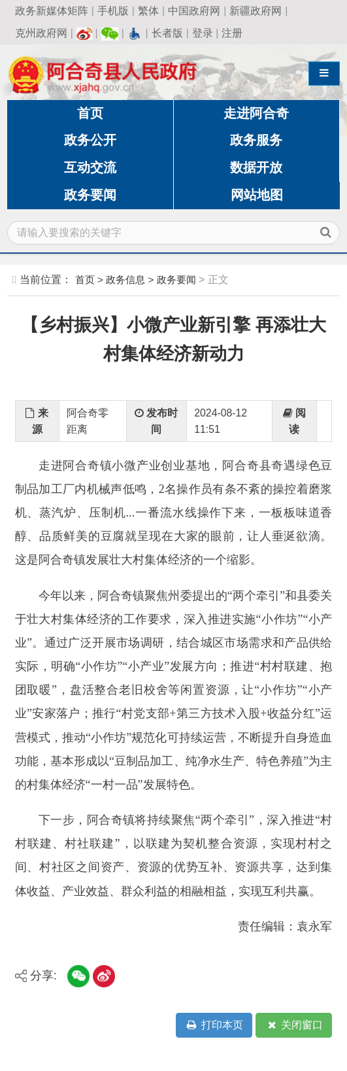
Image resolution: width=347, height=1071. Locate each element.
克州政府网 (41, 33)
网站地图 (257, 195)
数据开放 (256, 167)
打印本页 (213, 1025)
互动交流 (90, 167)
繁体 (148, 10)
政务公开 (90, 140)
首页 (90, 113)
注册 (232, 33)
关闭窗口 (294, 1025)
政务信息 (125, 279)
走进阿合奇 (256, 113)
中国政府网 (194, 10)
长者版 (167, 33)
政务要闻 (90, 195)
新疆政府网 (255, 10)
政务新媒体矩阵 (51, 10)
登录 (202, 33)
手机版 (113, 10)
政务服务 (256, 140)
